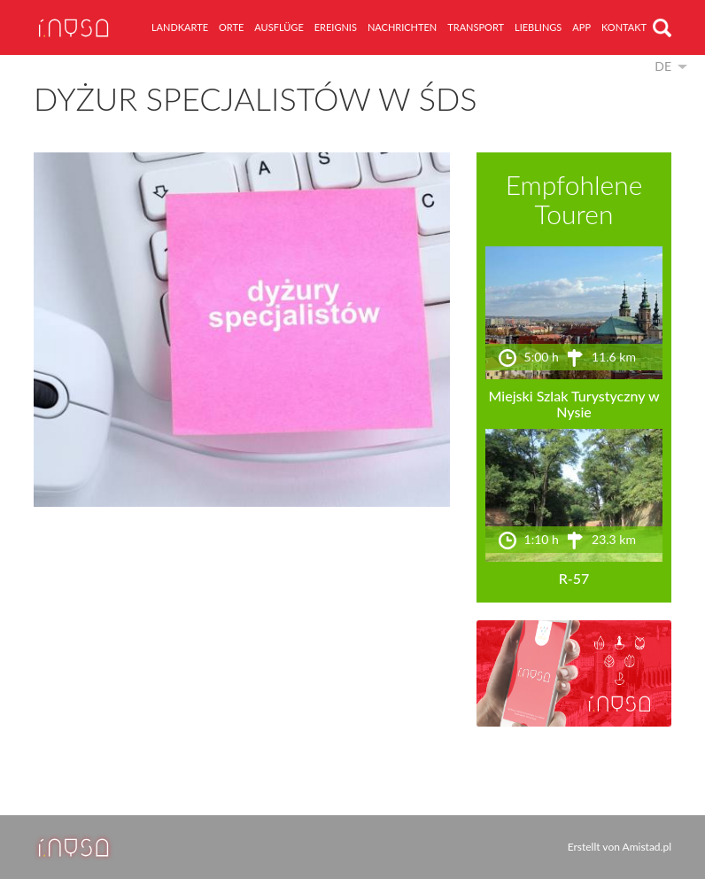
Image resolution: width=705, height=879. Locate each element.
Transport (475, 27)
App (581, 27)
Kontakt (624, 27)
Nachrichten (402, 27)
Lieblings (538, 27)
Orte (231, 27)
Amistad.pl (647, 846)
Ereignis (335, 27)
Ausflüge (278, 27)
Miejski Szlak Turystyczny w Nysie (573, 403)
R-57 (574, 578)
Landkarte (179, 27)
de (663, 66)
